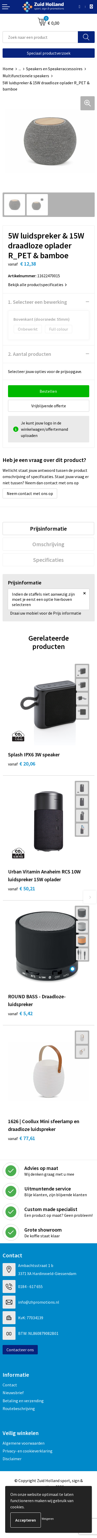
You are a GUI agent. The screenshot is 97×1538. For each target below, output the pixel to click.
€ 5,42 (20, 1013)
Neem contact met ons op (30, 493)
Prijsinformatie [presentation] (48, 528)
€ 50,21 (21, 888)
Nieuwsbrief (13, 1392)
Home (8, 68)
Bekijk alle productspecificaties (37, 284)
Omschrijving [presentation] (48, 544)
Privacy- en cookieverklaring (28, 1450)
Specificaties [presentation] (48, 559)
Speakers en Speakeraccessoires (54, 68)
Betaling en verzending (23, 1400)
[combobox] (40, 37)
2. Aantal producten (29, 354)
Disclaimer (12, 1458)
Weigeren (48, 1519)
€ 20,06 (21, 763)
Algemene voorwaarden (23, 1443)
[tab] (48, 528)
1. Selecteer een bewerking (37, 302)
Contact (10, 1384)
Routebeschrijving (19, 1408)
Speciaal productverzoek (48, 53)
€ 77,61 (21, 1138)
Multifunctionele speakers (26, 75)
